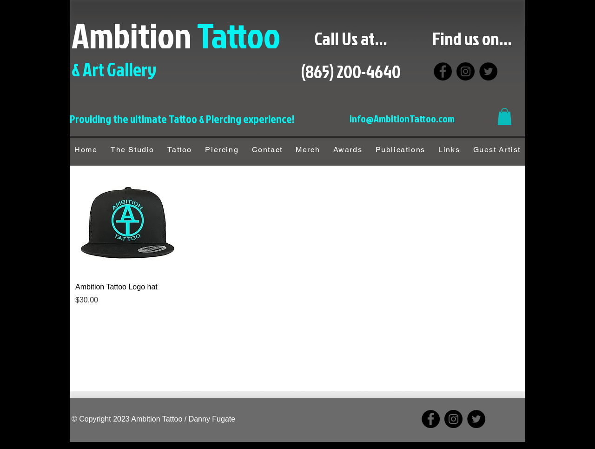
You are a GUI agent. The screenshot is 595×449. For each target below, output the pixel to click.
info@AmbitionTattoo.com (402, 118)
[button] (504, 116)
